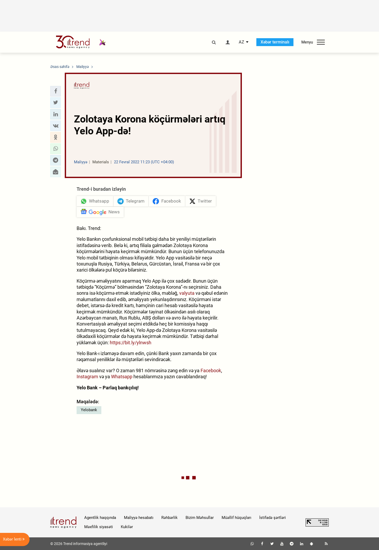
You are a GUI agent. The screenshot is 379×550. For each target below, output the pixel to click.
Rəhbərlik (169, 517)
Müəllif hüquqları (236, 517)
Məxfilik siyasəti (98, 526)
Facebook (211, 370)
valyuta (187, 293)
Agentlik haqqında (100, 517)
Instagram (87, 376)
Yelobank (89, 409)
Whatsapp (121, 376)
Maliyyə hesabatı (138, 517)
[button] (55, 91)
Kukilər (127, 526)
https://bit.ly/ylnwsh (130, 342)
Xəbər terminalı (275, 42)
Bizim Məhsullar (200, 517)
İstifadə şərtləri (272, 517)
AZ (241, 42)
